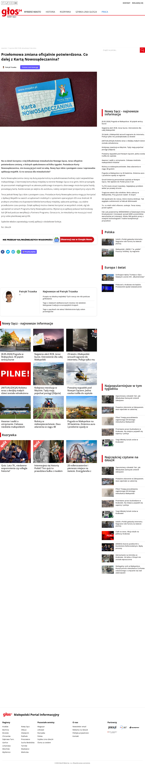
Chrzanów (6, 736)
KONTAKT (126, 3)
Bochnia (5, 730)
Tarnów (24, 746)
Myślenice (6, 752)
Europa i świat (115, 267)
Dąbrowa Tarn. (8, 739)
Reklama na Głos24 (80, 730)
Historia (50, 11)
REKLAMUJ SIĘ (137, 3)
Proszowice (25, 739)
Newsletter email (79, 726)
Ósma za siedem (44, 742)
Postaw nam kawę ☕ (30, 67)
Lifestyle (40, 730)
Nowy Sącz (25, 726)
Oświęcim (25, 733)
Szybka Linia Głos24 (86, 11)
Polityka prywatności (81, 733)
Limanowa (6, 746)
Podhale (24, 736)
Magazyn (41, 726)
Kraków (5, 726)
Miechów (6, 749)
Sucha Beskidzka (27, 742)
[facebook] (3, 252)
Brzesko (5, 733)
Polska (109, 232)
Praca (105, 11)
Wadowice (25, 749)
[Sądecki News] (123, 727)
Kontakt (76, 736)
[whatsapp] (18, 252)
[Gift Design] (112, 732)
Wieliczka (25, 752)
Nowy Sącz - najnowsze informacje (27, 323)
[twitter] (8, 252)
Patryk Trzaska (10, 67)
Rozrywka (65, 11)
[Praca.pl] (112, 727)
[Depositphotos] (134, 727)
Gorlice (5, 742)
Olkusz (24, 730)
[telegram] (13, 252)
